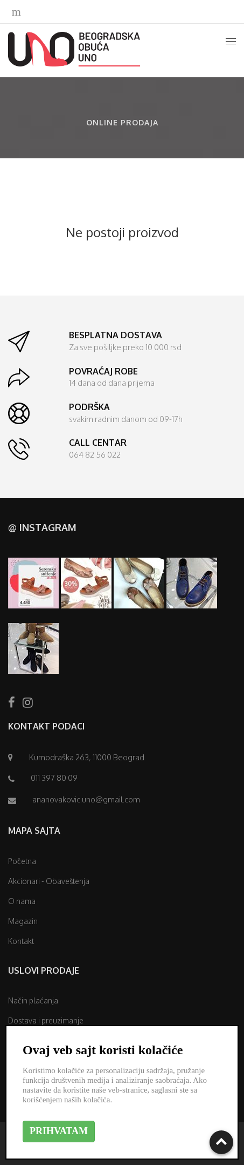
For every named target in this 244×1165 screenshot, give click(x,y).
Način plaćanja (33, 1000)
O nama (22, 901)
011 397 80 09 (54, 778)
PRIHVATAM (59, 1131)
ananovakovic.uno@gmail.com (86, 799)
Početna (22, 861)
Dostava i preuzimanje (45, 1020)
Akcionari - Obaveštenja (48, 881)
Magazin (23, 921)
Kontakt (21, 941)
